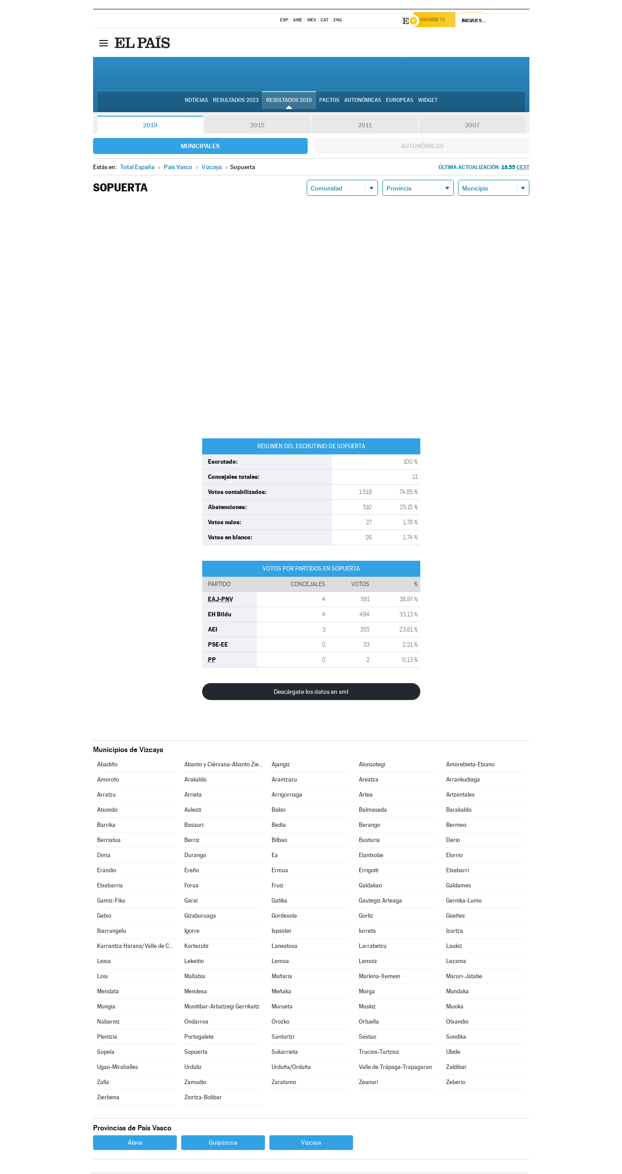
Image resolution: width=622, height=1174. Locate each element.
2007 (472, 126)
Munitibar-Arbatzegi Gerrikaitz (222, 1007)
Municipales (200, 147)
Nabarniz (108, 1023)
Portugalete (199, 1038)
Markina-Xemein (379, 977)
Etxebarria (110, 886)
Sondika (456, 1038)
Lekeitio (194, 962)
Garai (191, 902)
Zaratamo (284, 1083)
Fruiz (278, 886)
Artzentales (460, 796)
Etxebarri (457, 871)
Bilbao (279, 841)
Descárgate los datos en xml (311, 692)
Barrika (106, 826)
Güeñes (455, 917)
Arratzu (106, 796)
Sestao (367, 1038)
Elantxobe (371, 856)
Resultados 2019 (289, 103)
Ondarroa (196, 1023)
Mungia (106, 1007)
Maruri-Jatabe (464, 977)
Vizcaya (311, 1143)
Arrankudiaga (463, 780)
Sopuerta (195, 1053)
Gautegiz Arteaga (380, 902)
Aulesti (192, 811)
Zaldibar (456, 1068)
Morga (367, 992)
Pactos (329, 103)
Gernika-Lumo (464, 902)
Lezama (456, 962)
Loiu (102, 977)
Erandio (106, 871)
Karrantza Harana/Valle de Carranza (136, 947)
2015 (257, 126)
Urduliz (193, 1068)
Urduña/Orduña (291, 1068)
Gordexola (284, 917)
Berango (369, 826)
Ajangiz (281, 765)
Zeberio (455, 1083)
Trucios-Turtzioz (379, 1053)
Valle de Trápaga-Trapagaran (395, 1068)
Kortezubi (196, 947)
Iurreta (367, 932)
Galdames (458, 886)
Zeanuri (368, 1083)
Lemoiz (368, 962)
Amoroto (108, 780)
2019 (150, 126)
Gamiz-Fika (111, 902)
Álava (135, 1143)
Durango (195, 856)
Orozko (280, 1023)
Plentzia (107, 1038)
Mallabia (194, 977)
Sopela (105, 1053)
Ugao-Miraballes (117, 1068)
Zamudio (195, 1083)
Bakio (278, 811)
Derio (453, 841)
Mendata (108, 992)
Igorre (191, 932)
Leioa (104, 962)
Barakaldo (459, 811)
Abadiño (107, 765)
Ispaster (282, 932)
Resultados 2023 (236, 103)
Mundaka (457, 992)
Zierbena (108, 1098)
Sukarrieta (285, 1053)
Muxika (454, 1007)
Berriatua (109, 841)
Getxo (104, 917)
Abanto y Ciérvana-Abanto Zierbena (223, 765)
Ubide (453, 1053)
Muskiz (367, 1007)
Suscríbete (439, 21)
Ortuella (369, 1023)
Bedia (279, 826)
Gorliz (366, 917)
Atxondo (107, 811)
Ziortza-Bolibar (203, 1098)
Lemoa (280, 962)
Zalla (103, 1083)
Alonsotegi (372, 765)
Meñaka (281, 992)
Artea (366, 796)
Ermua (280, 871)
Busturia (369, 841)
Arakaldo (195, 780)
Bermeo (456, 826)
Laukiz (454, 947)
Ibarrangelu (111, 932)
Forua (191, 886)
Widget (428, 103)
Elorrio (454, 856)
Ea (275, 856)
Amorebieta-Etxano (470, 765)
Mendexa (195, 992)
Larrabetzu (372, 947)
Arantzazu (284, 780)
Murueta (282, 1007)
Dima (103, 856)
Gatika (279, 902)
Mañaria (282, 977)
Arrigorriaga (287, 796)
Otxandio (457, 1023)
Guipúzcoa (223, 1143)
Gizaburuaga (200, 917)
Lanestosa (284, 947)
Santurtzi (283, 1038)
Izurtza (454, 932)
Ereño (191, 871)
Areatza (368, 780)
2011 (365, 126)
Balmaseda (373, 811)
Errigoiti (368, 871)
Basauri (193, 826)
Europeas (399, 103)
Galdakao (370, 886)
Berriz (191, 841)
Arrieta (193, 796)
